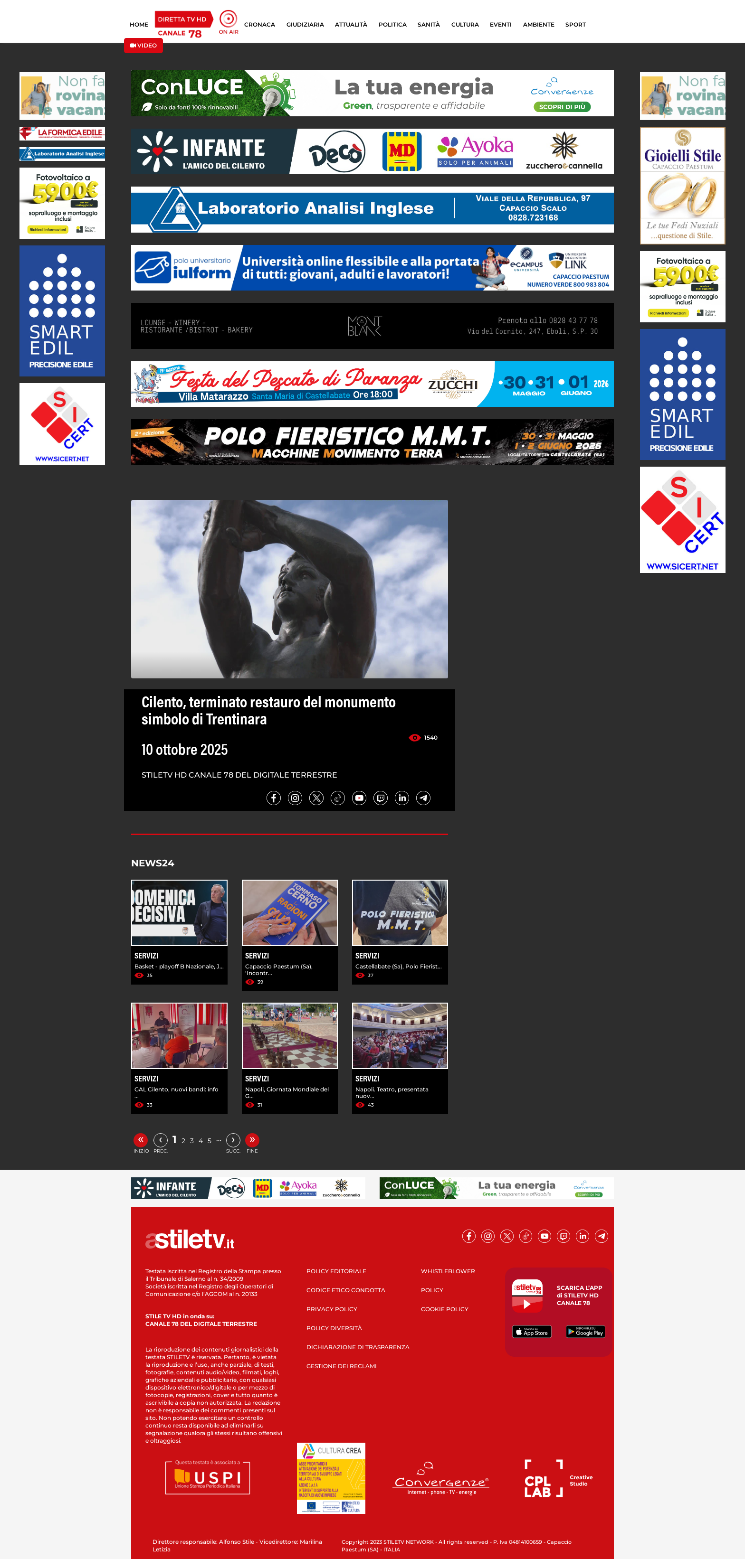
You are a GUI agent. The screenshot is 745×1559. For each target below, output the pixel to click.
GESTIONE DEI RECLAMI (341, 1366)
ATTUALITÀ (351, 24)
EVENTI (501, 24)
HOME (139, 24)
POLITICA (393, 24)
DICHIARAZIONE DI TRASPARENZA (358, 1347)
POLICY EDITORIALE (336, 1271)
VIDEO (143, 45)
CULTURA (465, 24)
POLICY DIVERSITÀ (334, 1328)
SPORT (575, 24)
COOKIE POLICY (444, 1309)
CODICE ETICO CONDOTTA (345, 1290)
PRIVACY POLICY (331, 1309)
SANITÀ (429, 24)
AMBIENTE (538, 24)
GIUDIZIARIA (305, 24)
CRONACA (259, 24)
